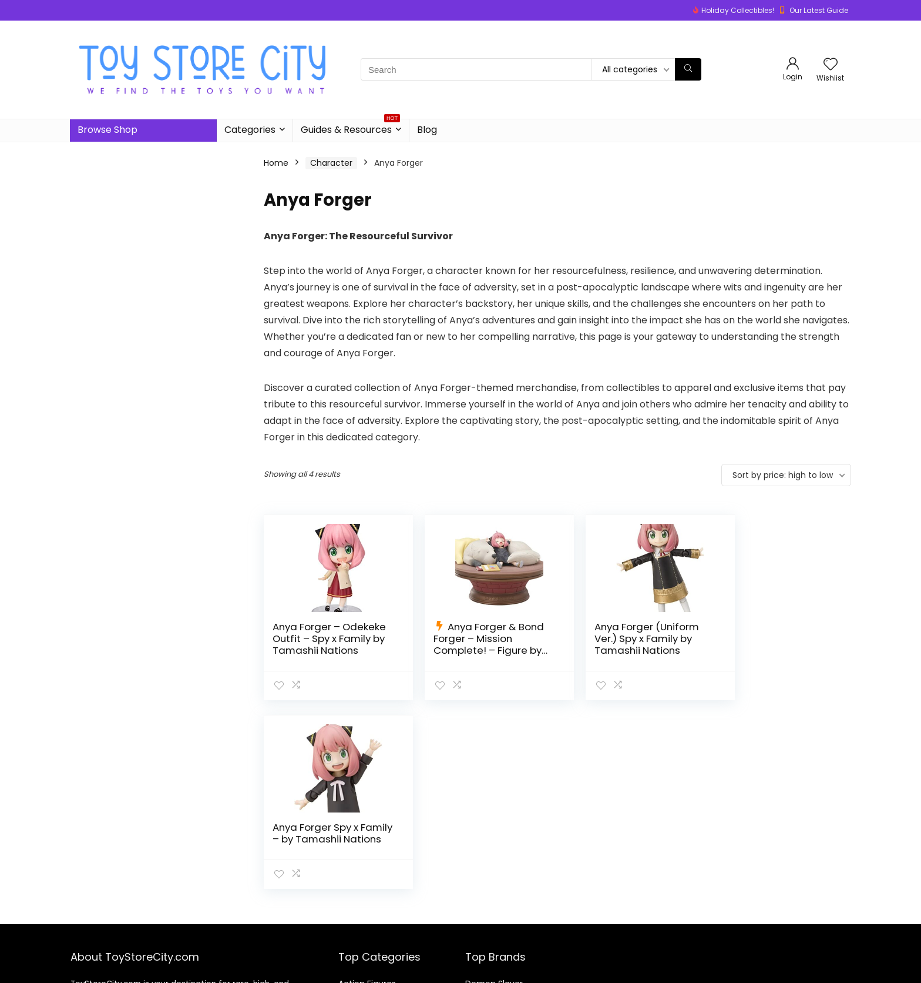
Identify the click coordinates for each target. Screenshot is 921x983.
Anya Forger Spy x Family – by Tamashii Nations (773, 638)
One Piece (486, 962)
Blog (427, 129)
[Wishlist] (830, 65)
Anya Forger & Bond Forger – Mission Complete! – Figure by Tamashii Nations (477, 644)
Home (276, 163)
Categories (249, 129)
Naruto (479, 946)
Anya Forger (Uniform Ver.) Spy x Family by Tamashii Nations (624, 638)
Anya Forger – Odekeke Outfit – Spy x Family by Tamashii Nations (327, 644)
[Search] (688, 69)
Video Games (366, 962)
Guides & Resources (350, 127)
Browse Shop (107, 129)
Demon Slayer (494, 913)
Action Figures (367, 913)
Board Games (366, 929)
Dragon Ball (488, 929)
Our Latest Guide (818, 10)
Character (331, 163)
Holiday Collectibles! (737, 10)
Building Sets (363, 946)
